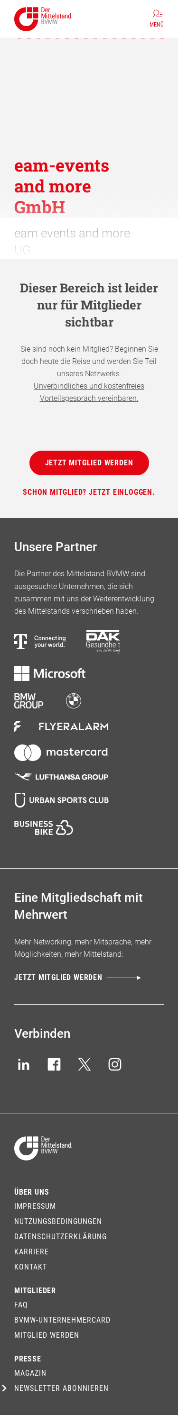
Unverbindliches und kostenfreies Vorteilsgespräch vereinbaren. (89, 392)
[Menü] (157, 19)
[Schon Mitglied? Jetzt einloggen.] (89, 492)
